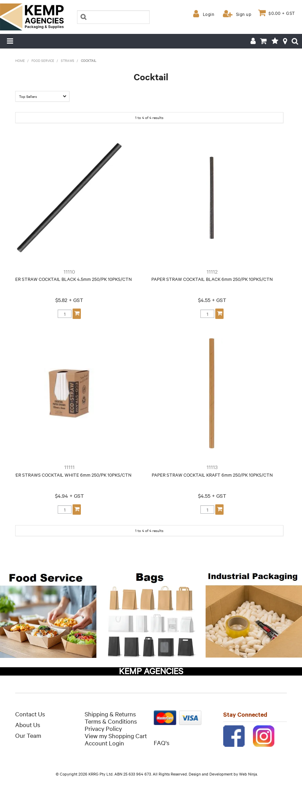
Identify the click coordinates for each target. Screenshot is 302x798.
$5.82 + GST (69, 299)
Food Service (42, 60)
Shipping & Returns (110, 714)
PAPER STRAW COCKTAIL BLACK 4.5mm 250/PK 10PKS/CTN (69, 279)
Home (20, 60)
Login (209, 14)
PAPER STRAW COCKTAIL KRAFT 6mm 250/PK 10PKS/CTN (212, 474)
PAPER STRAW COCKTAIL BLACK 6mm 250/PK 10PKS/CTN (212, 279)
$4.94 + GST (69, 495)
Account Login (104, 743)
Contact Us (30, 714)
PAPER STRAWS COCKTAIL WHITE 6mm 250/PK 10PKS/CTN (69, 474)
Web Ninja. (248, 774)
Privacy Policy (103, 728)
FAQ (160, 742)
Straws (67, 60)
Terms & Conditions (111, 721)
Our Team (28, 735)
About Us (27, 724)
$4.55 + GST (212, 299)
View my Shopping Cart (116, 736)
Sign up (244, 14)
